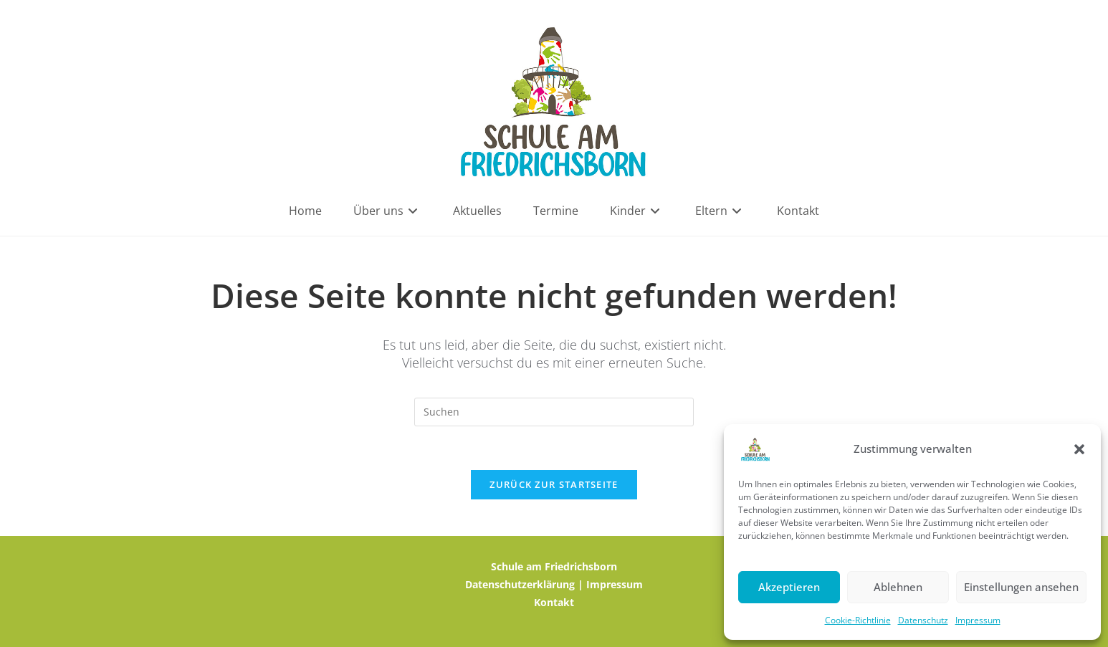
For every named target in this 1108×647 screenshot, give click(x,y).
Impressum (977, 620)
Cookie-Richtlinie (858, 620)
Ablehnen (898, 587)
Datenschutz (923, 620)
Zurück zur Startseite (553, 484)
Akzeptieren (789, 587)
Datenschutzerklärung (520, 584)
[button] (1079, 449)
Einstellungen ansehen (1021, 587)
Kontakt (554, 602)
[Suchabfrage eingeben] (554, 412)
